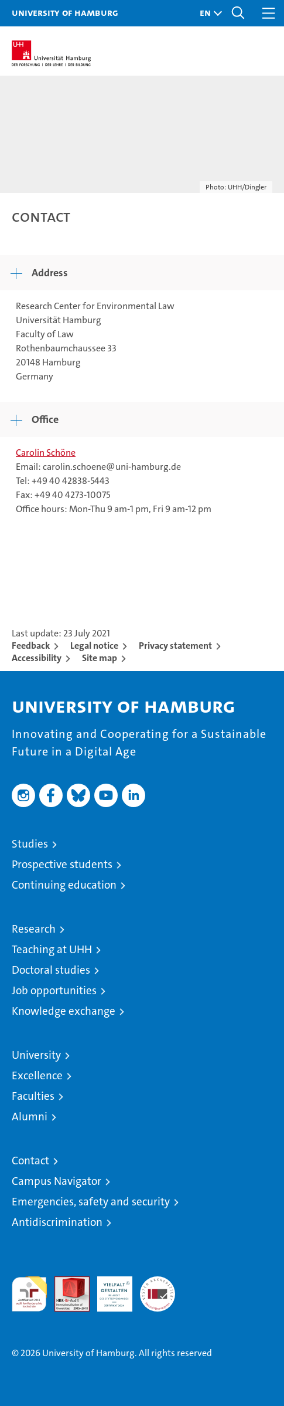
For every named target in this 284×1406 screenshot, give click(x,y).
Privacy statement (175, 645)
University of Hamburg (65, 12)
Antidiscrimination (57, 1222)
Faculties (33, 1096)
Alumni (29, 1116)
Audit (65, 1282)
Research (34, 928)
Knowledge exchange (63, 1011)
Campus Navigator (56, 1181)
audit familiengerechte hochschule (29, 1294)
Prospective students (62, 864)
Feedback (31, 645)
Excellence (37, 1075)
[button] (208, 13)
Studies (30, 843)
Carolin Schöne (46, 452)
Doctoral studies (51, 970)
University (36, 1055)
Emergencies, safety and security (91, 1201)
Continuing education (64, 885)
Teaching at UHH (52, 949)
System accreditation (157, 1288)
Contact (30, 1160)
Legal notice (94, 645)
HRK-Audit (108, 1288)
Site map (99, 658)
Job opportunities (54, 990)
